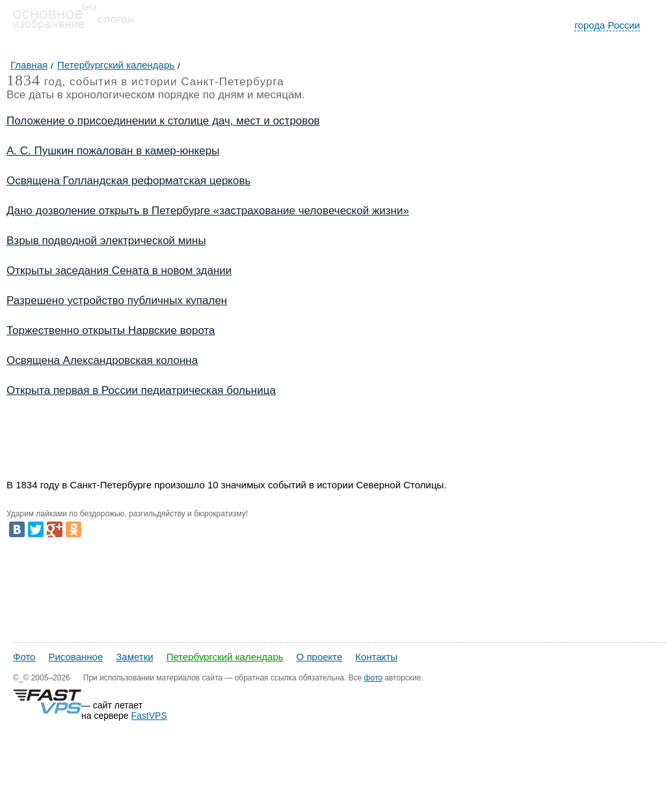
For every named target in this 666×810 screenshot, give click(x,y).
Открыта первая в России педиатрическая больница (141, 390)
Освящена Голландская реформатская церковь (128, 181)
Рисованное (75, 656)
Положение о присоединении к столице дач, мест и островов (163, 121)
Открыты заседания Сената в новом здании (119, 270)
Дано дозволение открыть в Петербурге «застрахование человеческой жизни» (208, 210)
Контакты (376, 656)
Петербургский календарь (225, 656)
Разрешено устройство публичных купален (117, 300)
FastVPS (149, 715)
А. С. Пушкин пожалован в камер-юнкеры (113, 151)
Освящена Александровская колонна (102, 360)
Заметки (134, 656)
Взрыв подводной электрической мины (106, 240)
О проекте (320, 656)
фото (373, 677)
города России (607, 25)
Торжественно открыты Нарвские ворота (111, 330)
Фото (24, 656)
